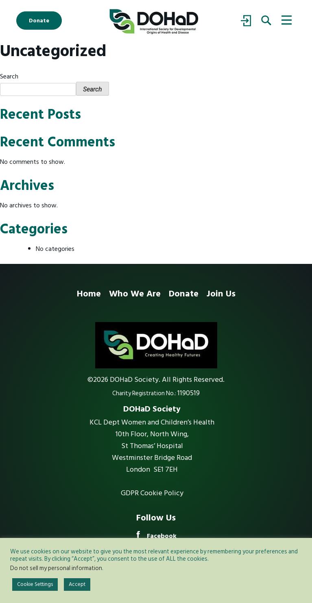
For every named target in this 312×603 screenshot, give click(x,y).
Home (89, 293)
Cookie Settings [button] (35, 584)
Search (9, 76)
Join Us (221, 293)
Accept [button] (77, 584)
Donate (39, 20)
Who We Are (135, 293)
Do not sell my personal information (56, 568)
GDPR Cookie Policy (152, 493)
